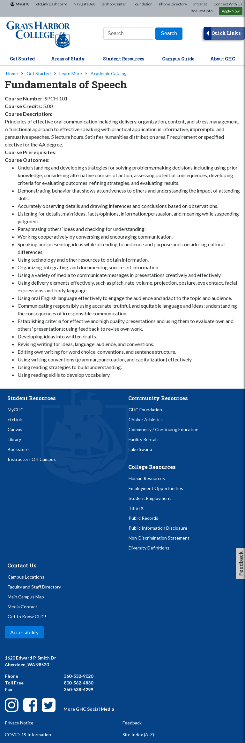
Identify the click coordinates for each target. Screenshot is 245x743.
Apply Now (231, 11)
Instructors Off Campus (32, 459)
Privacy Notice (19, 722)
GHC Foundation (145, 409)
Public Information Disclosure (158, 528)
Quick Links (226, 33)
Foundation (142, 4)
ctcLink (15, 419)
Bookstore (18, 449)
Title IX (136, 508)
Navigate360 (84, 4)
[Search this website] (128, 34)
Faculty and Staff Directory (34, 586)
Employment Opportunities (156, 488)
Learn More (70, 73)
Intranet (200, 4)
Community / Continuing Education (163, 429)
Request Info (201, 10)
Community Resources (158, 398)
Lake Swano (140, 449)
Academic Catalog (109, 73)
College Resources (152, 466)
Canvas (15, 429)
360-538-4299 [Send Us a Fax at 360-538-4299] (78, 689)
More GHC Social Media (88, 709)
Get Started (22, 59)
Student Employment (150, 498)
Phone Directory (173, 4)
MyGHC (23, 4)
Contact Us (22, 565)
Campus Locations (26, 577)
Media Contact (22, 606)
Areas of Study (68, 59)
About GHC (222, 59)
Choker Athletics (146, 419)
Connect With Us (227, 4)
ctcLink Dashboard (51, 4)
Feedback (132, 722)
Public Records (143, 518)
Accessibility (24, 632)
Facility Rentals (144, 439)
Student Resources (123, 59)
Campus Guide (178, 59)
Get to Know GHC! (27, 616)
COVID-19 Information (28, 734)
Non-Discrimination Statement (159, 538)
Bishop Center (114, 4)
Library (14, 439)
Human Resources (147, 478)
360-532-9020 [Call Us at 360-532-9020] (78, 676)
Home (12, 73)
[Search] (168, 34)
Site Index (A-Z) (138, 734)
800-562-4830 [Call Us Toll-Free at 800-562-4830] (78, 682)
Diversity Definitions (149, 547)
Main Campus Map (26, 596)
